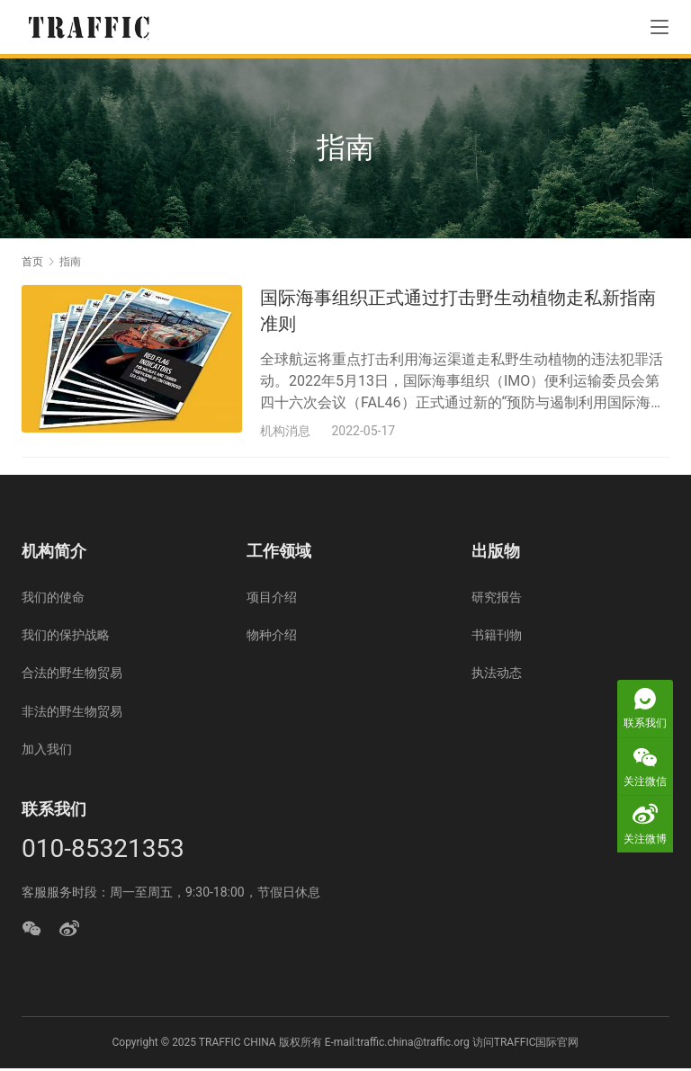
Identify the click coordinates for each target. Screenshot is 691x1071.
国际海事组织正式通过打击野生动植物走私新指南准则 (458, 311)
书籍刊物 (496, 637)
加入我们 (47, 752)
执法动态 (496, 675)
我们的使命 (53, 600)
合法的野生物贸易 (72, 675)
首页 (32, 261)
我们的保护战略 (66, 637)
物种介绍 (272, 637)
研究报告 (496, 600)
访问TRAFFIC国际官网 (525, 1044)
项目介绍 (272, 600)
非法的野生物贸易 (72, 714)
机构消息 (285, 431)
